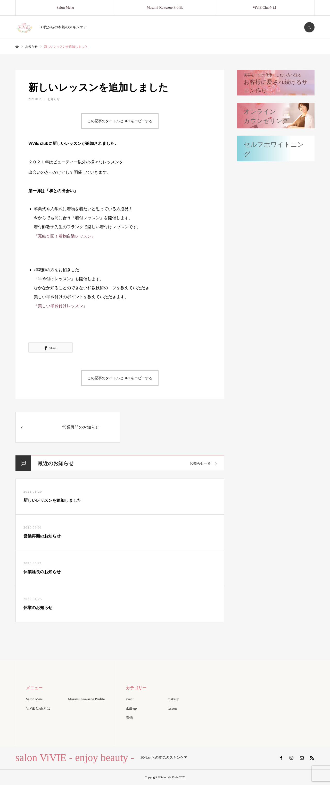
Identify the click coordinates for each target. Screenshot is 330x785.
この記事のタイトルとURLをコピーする (119, 121)
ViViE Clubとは (265, 8)
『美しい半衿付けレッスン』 (60, 306)
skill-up (131, 708)
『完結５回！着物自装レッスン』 (65, 236)
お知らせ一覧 (200, 463)
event (130, 699)
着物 (129, 718)
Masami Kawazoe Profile (165, 8)
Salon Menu (65, 8)
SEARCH (309, 27)
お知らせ (53, 99)
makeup (173, 699)
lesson (172, 708)
